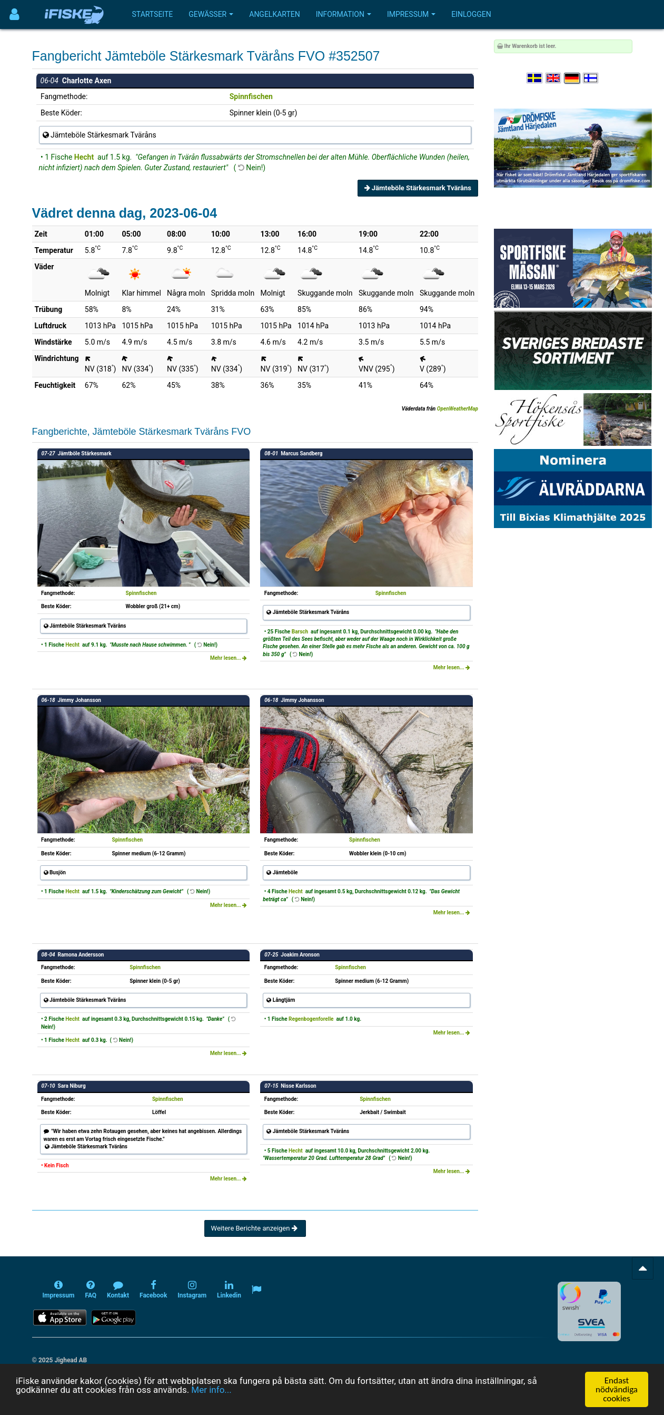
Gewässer (211, 14)
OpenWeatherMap (457, 409)
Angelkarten (274, 14)
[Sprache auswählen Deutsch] (572, 78)
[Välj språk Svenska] (535, 78)
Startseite (152, 14)
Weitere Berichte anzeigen (255, 1228)
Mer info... (211, 1389)
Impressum (411, 14)
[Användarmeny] (14, 14)
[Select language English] (553, 78)
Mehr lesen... (228, 658)
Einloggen (471, 14)
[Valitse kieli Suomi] (591, 78)
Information (343, 14)
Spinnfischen (251, 96)
